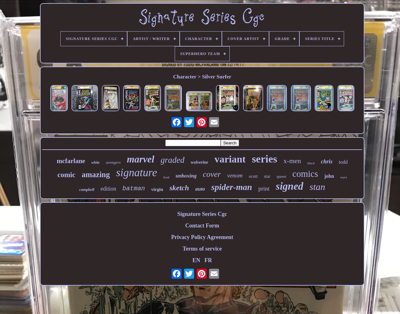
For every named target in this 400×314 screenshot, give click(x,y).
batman (133, 188)
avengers (113, 162)
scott (253, 176)
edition (108, 189)
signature (136, 173)
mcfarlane (71, 161)
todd (343, 162)
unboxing (186, 176)
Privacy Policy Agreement (202, 237)
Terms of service (202, 249)
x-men (292, 161)
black (311, 163)
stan (317, 187)
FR (208, 260)
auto (200, 189)
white (95, 162)
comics (305, 174)
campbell (86, 189)
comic (66, 175)
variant (230, 159)
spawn (281, 176)
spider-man (231, 187)
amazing (96, 174)
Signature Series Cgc (202, 214)
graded (173, 160)
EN (196, 260)
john (329, 176)
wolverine (199, 162)
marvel (140, 159)
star (267, 176)
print (264, 188)
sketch (179, 188)
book (166, 177)
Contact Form (202, 225)
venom (235, 175)
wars (343, 177)
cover (212, 174)
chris (326, 161)
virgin (157, 189)
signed (289, 186)
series (264, 159)
